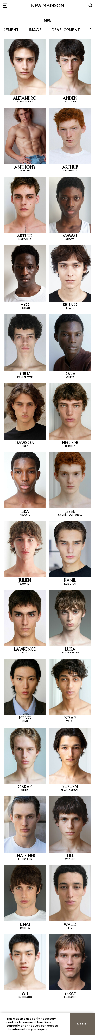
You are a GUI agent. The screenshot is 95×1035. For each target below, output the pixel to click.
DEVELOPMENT (66, 29)
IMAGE (35, 29)
